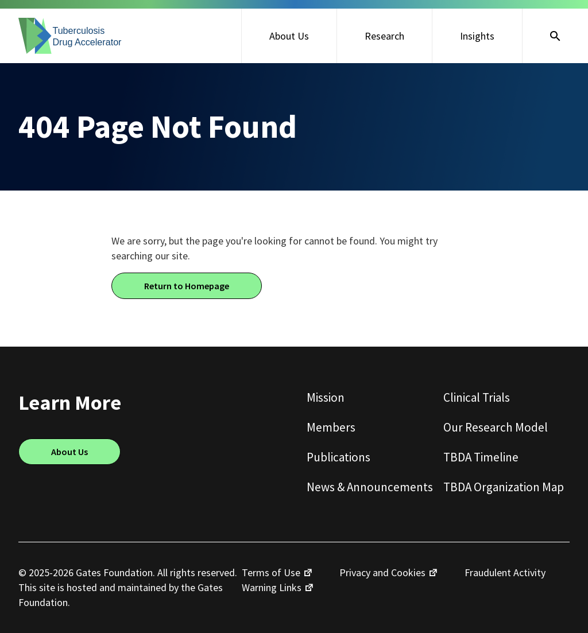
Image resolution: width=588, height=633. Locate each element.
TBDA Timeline (481, 457)
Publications (338, 457)
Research (384, 35)
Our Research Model (495, 427)
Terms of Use (271, 572)
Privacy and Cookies (382, 572)
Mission (326, 397)
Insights (477, 35)
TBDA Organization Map (503, 487)
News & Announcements (370, 487)
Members (331, 427)
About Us (289, 35)
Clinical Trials (476, 397)
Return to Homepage (186, 286)
